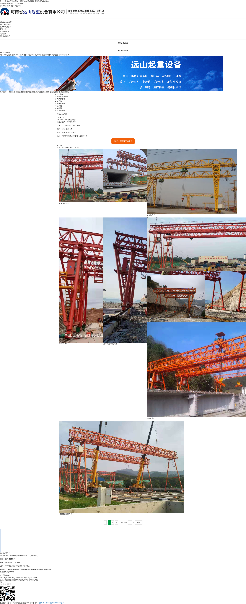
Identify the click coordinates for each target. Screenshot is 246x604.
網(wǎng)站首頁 (5, 22)
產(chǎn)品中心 (16, 6)
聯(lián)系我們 (5, 6)
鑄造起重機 (64, 92)
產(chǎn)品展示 (5, 27)
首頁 (58, 148)
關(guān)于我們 (5, 24)
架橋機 (57, 92)
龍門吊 (38, 92)
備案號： (51, 603)
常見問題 (18, 580)
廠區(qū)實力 (4, 31)
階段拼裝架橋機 (21, 92)
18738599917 (123, 50)
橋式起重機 (45, 92)
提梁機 (52, 92)
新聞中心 (3, 29)
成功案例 (3, 34)
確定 (138, 522)
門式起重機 (31, 92)
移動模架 (12, 92)
